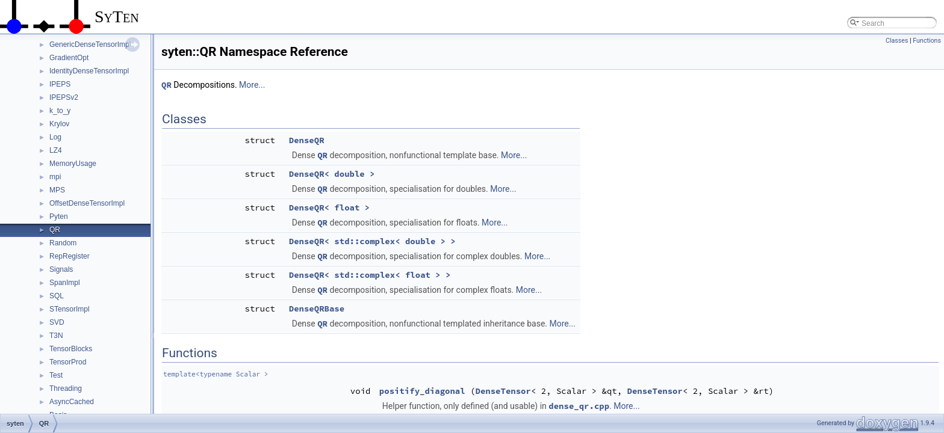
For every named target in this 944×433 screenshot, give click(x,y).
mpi (55, 177)
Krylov (59, 124)
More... (252, 85)
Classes (897, 41)
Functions (927, 41)
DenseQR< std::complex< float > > (370, 274)
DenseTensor (502, 390)
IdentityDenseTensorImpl (89, 71)
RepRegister (69, 256)
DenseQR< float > (329, 207)
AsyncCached (71, 402)
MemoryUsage (72, 163)
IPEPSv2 (63, 97)
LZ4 (55, 150)
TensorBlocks (70, 349)
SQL (56, 296)
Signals (61, 269)
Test (56, 375)
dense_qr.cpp (578, 406)
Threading (65, 388)
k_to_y (59, 110)
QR (54, 230)
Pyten (58, 216)
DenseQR (306, 140)
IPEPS (59, 84)
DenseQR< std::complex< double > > (372, 241)
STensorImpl (69, 309)
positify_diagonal (422, 390)
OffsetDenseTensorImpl (87, 203)
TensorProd (67, 362)
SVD (56, 322)
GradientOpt (68, 58)
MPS (57, 190)
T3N (56, 335)
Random (62, 243)
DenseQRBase (316, 308)
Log (55, 137)
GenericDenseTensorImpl (90, 44)
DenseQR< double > (332, 173)
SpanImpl (64, 282)
